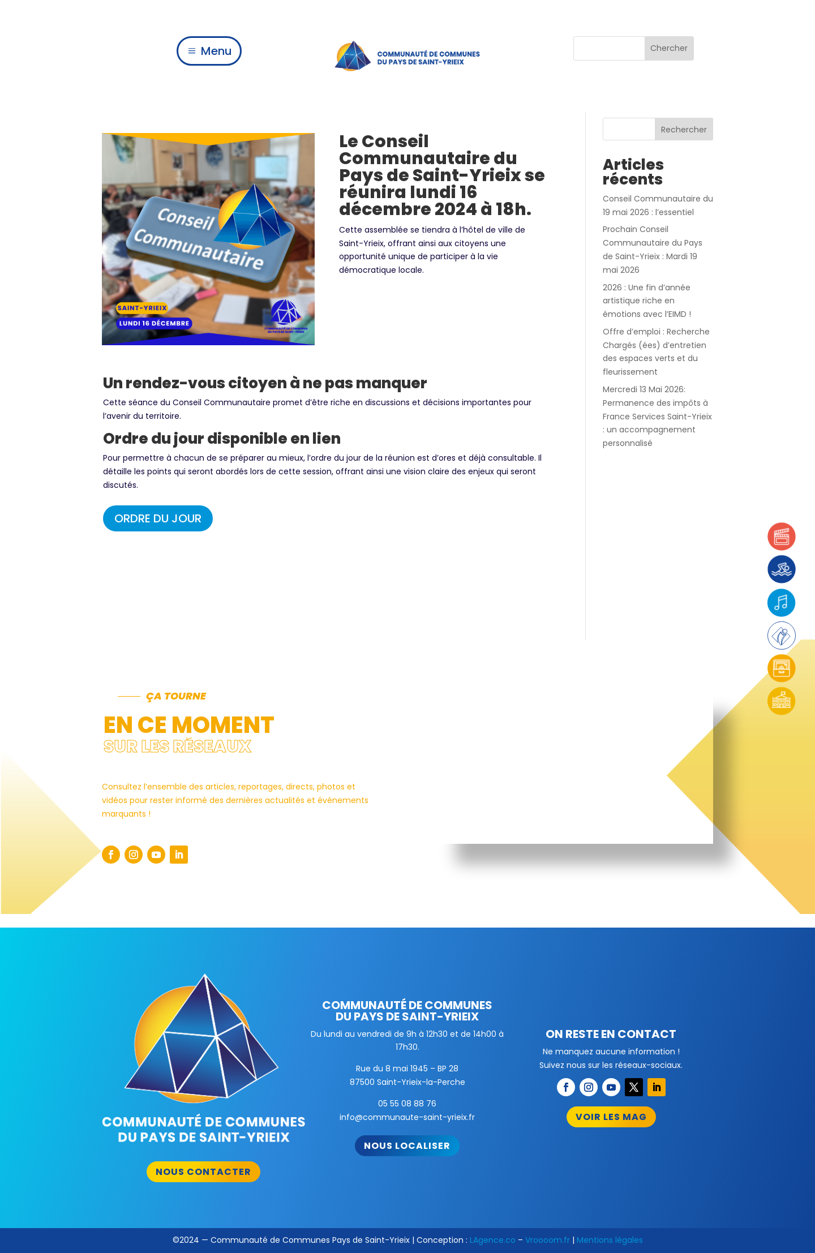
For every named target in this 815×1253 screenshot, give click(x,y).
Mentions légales (610, 1240)
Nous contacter (203, 1171)
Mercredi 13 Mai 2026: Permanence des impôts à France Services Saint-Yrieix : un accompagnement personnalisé (657, 416)
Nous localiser (407, 1145)
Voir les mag (611, 1116)
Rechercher (684, 129)
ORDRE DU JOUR (157, 518)
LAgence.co (493, 1240)
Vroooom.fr (547, 1240)
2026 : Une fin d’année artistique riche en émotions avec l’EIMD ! (647, 301)
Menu (216, 51)
